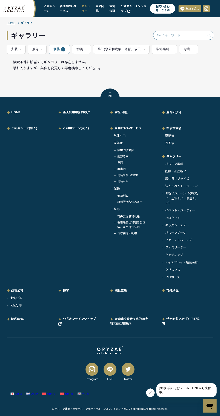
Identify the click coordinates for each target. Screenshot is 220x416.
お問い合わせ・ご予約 (163, 8)
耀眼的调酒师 (125, 150)
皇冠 (120, 163)
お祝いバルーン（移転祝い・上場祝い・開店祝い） (181, 198)
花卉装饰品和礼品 (128, 216)
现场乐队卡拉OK (127, 175)
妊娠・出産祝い (175, 171)
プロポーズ (172, 277)
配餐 (117, 188)
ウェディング (174, 255)
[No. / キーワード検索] (183, 35)
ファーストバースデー (180, 240)
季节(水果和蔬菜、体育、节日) (120, 49)
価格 (59, 49)
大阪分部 (16, 305)
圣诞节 (169, 135)
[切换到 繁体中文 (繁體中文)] (66, 393)
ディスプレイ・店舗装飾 (181, 262)
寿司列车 (122, 196)
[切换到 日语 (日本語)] (16, 393)
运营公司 (17, 290)
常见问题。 (122, 112)
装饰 (117, 209)
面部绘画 (122, 156)
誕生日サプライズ (177, 179)
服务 (35, 49)
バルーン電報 (174, 164)
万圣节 (169, 143)
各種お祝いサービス (128, 128)
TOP (109, 94)
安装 (14, 49)
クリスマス (172, 270)
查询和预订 (173, 112)
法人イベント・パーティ (181, 186)
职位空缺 (121, 290)
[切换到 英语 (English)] (32, 393)
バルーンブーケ (175, 233)
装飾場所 (162, 49)
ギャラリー (173, 156)
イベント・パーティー (180, 210)
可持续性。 (173, 290)
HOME (11, 23)
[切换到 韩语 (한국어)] (83, 393)
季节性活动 (173, 128)
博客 (66, 290)
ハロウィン (172, 218)
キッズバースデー (177, 225)
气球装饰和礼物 (127, 233)
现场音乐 (122, 181)
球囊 (187, 49)
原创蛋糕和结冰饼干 (129, 202)
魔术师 (121, 169)
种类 (79, 49)
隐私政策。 (18, 319)
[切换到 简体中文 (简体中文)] (49, 393)
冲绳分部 (16, 298)
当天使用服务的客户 (76, 112)
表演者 (118, 143)
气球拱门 (120, 135)
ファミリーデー (175, 247)
